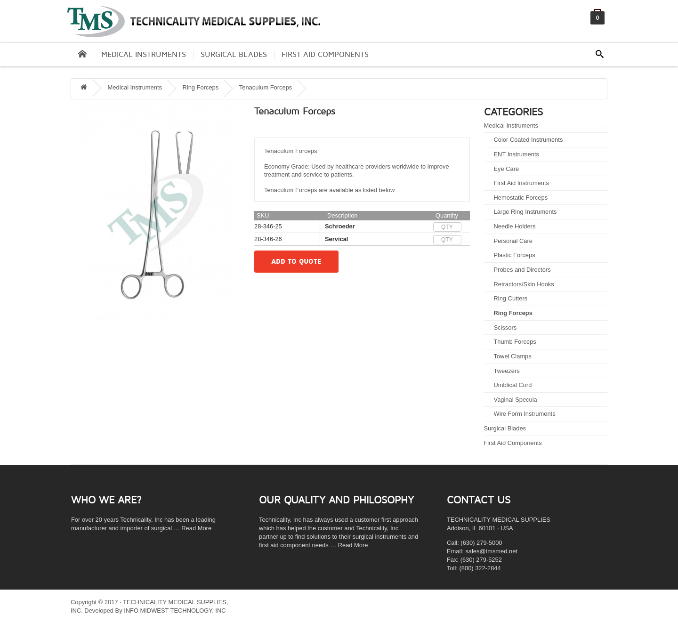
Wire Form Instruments (525, 413)
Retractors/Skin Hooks (524, 284)
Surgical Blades (234, 54)
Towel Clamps (513, 356)
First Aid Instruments (521, 182)
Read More (196, 528)
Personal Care (513, 240)
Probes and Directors (522, 269)
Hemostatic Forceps (521, 197)
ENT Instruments (516, 154)
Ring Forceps (513, 312)
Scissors (505, 327)
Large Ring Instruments (525, 211)
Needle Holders (515, 226)
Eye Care (506, 168)
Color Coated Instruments (528, 139)
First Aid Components (325, 54)
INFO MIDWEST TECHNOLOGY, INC (175, 610)
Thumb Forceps (515, 341)
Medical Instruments (143, 54)
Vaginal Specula (515, 399)
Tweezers (507, 370)
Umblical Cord (513, 384)
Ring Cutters (511, 298)
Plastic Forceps (514, 255)
